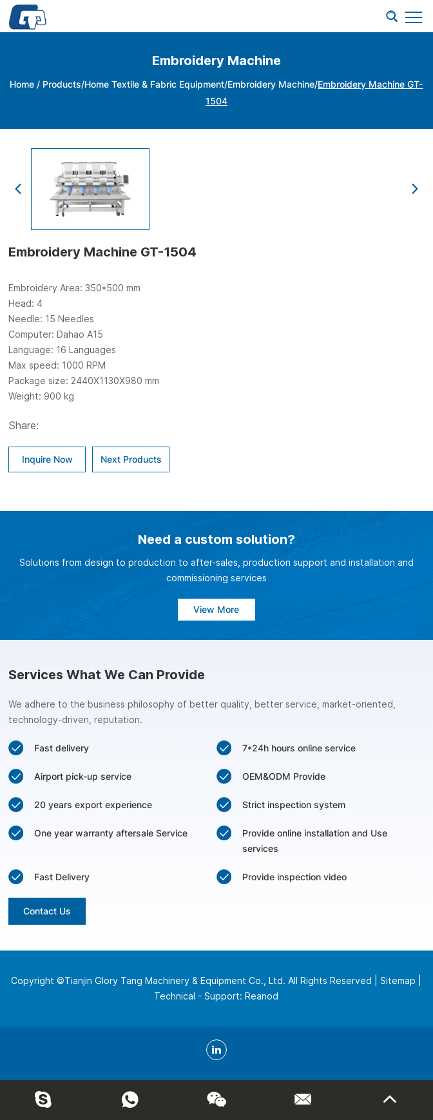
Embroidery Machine (270, 84)
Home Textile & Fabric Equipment (154, 84)
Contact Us (47, 910)
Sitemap (398, 980)
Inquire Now (47, 459)
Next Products (131, 459)
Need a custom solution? (216, 539)
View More (216, 609)
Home (22, 84)
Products (62, 84)
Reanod (261, 995)
